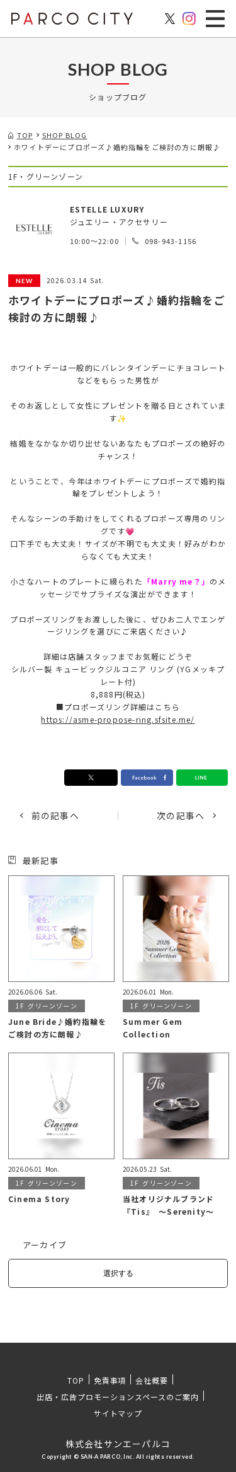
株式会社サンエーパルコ (118, 1443)
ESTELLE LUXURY (107, 209)
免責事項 (110, 1380)
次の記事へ (181, 815)
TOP (75, 1380)
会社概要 (151, 1380)
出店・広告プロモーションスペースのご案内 (117, 1396)
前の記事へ (55, 815)
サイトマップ (118, 1413)
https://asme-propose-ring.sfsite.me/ (117, 719)
